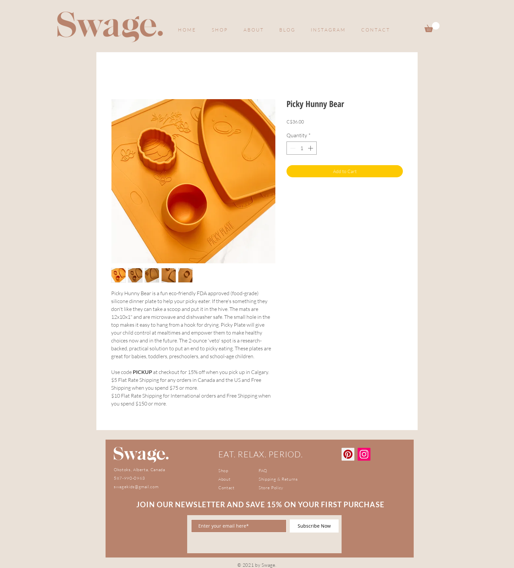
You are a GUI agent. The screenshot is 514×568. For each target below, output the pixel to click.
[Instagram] (364, 454)
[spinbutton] (301, 148)
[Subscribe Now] (314, 526)
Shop (223, 470)
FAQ (263, 470)
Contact (226, 487)
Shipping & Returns (278, 479)
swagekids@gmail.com (136, 486)
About (224, 479)
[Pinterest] (348, 454)
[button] (432, 27)
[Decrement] (292, 148)
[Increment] (311, 148)
